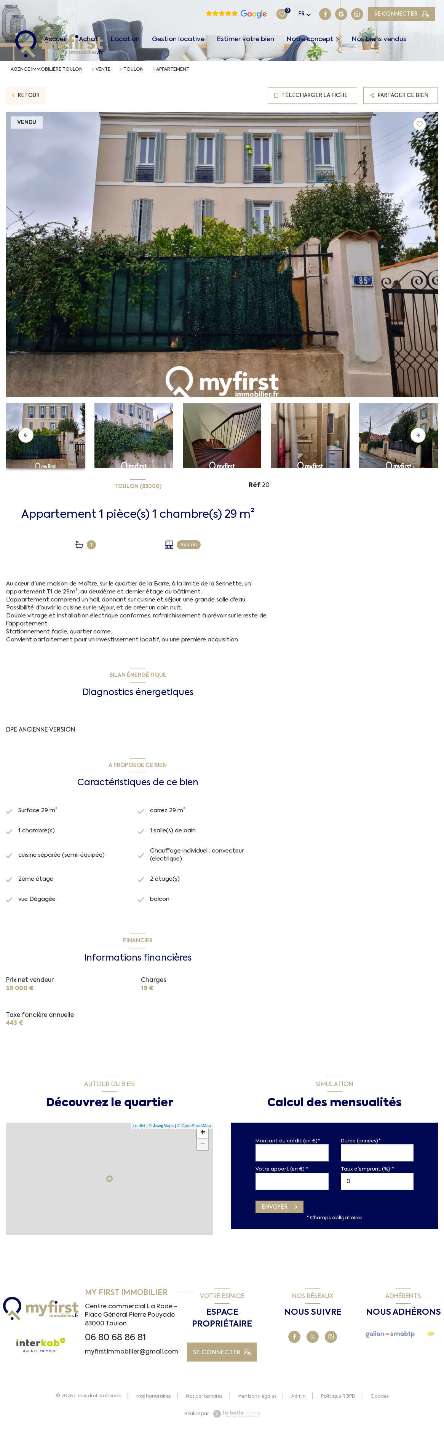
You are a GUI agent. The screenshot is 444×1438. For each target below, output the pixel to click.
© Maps (161, 1130)
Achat (88, 39)
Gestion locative (178, 39)
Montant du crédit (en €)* (288, 1144)
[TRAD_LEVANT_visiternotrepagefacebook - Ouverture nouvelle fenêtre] (278, 14)
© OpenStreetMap (194, 1130)
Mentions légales (257, 1400)
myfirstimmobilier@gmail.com (131, 1355)
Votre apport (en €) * (282, 1173)
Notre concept (309, 39)
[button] (418, 435)
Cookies (379, 1401)
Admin (298, 1400)
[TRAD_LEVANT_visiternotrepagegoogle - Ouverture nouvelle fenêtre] (293, 14)
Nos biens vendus (378, 39)
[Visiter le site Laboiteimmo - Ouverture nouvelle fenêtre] (235, 1418)
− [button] (202, 1148)
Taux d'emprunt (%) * (367, 1173)
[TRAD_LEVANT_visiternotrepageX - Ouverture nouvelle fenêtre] (313, 1341)
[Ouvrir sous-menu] (338, 38)
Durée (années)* (360, 1144)
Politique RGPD (338, 1400)
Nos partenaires (204, 1400)
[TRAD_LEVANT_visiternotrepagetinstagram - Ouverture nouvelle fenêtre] (309, 14)
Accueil (55, 39)
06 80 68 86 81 (115, 1341)
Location (125, 39)
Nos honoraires (153, 1400)
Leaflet (139, 1130)
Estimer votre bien (245, 39)
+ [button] (202, 1137)
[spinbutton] (377, 1185)
